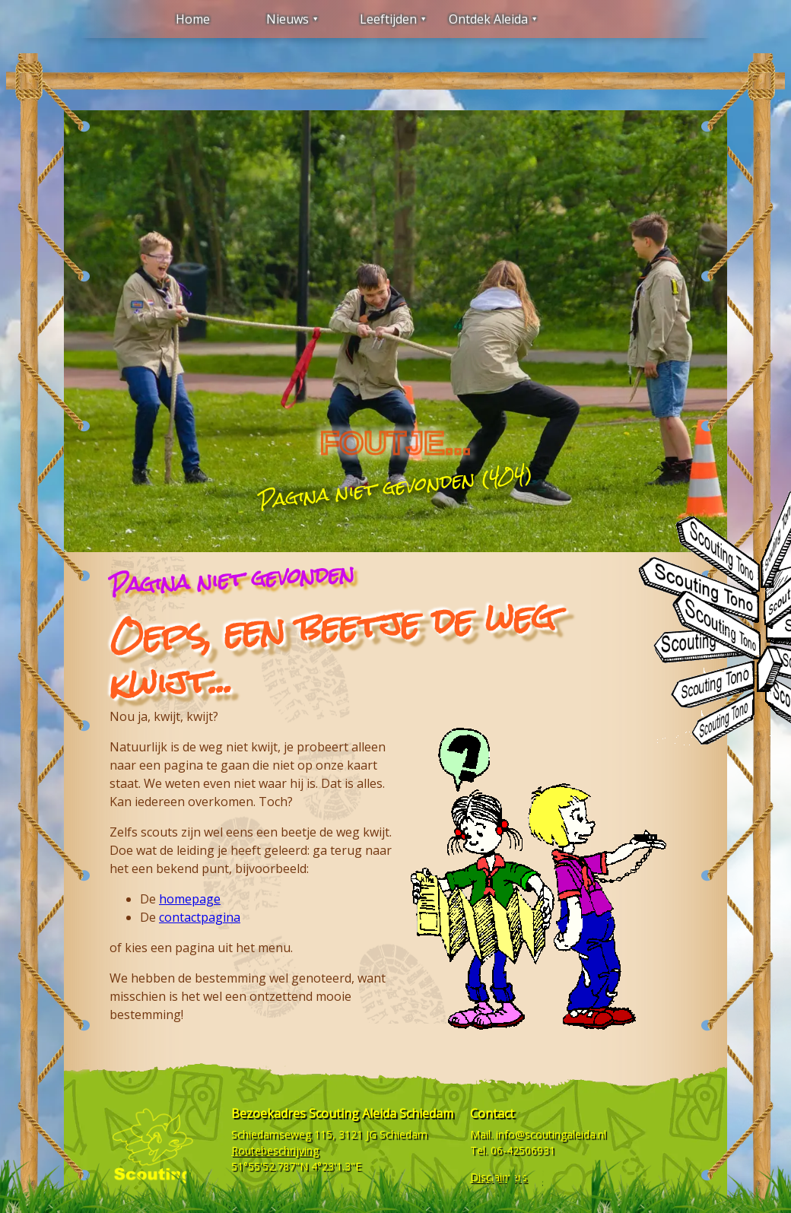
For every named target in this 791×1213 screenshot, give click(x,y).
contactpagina (199, 917)
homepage (190, 899)
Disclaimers (498, 1177)
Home (193, 19)
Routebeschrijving (275, 1150)
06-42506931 (523, 1150)
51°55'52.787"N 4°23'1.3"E (296, 1166)
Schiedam (403, 1134)
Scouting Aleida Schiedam (381, 1113)
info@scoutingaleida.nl (551, 1134)
